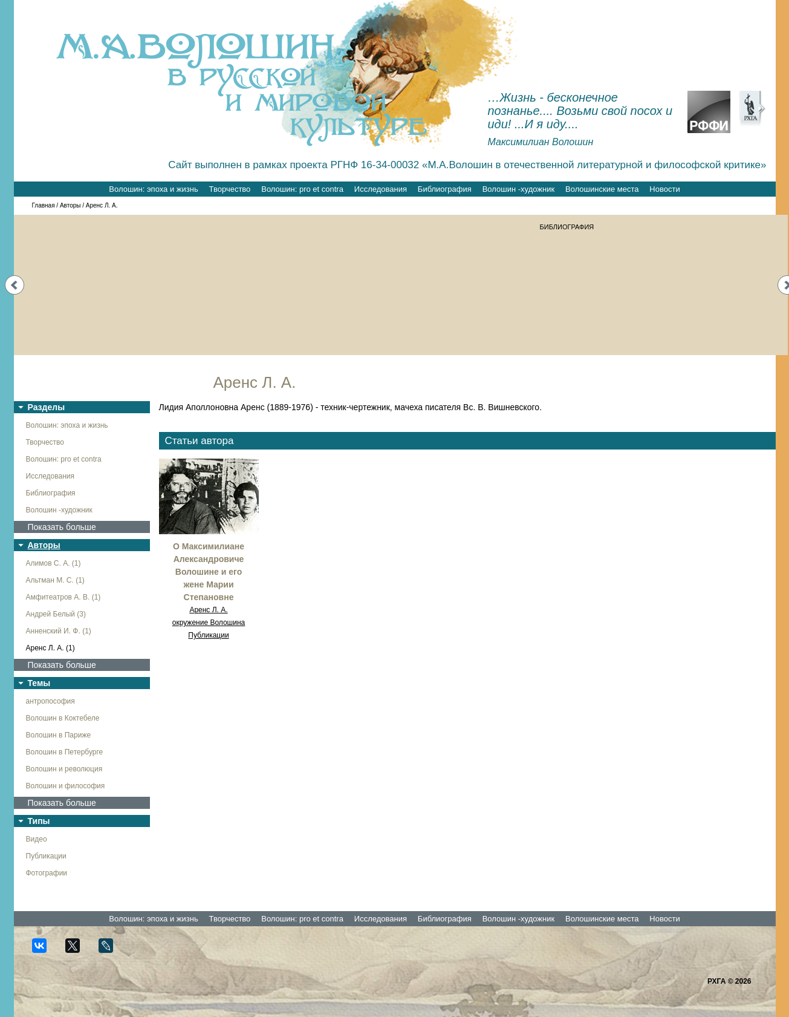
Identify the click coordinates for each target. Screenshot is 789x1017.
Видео (36, 839)
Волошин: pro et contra (302, 189)
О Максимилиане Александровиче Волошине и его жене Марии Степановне (208, 571)
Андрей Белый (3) (56, 614)
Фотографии (47, 873)
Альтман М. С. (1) (55, 580)
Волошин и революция (64, 769)
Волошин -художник (518, 189)
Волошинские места (601, 189)
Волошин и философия (65, 786)
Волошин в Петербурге (64, 752)
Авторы (70, 205)
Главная (43, 205)
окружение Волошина (208, 622)
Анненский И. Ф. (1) (58, 631)
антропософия (50, 701)
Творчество (230, 189)
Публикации (46, 856)
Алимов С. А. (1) (53, 563)
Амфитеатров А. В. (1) (63, 597)
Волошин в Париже (58, 735)
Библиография (445, 189)
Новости (664, 189)
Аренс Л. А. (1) (50, 648)
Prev (14, 285)
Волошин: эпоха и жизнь (153, 189)
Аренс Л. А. (208, 610)
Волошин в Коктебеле (63, 718)
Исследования (380, 189)
